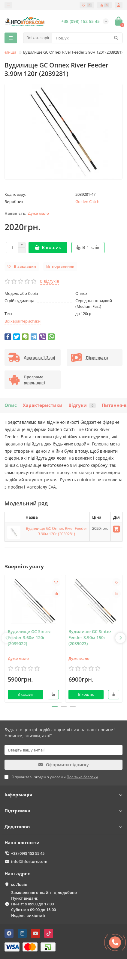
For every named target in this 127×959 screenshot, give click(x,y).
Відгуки (82, 405)
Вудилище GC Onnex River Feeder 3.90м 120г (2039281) (56, 531)
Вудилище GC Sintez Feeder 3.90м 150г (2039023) (89, 637)
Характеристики (42, 405)
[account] (118, 5)
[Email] (63, 750)
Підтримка (63, 810)
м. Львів (19, 884)
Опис (11, 405)
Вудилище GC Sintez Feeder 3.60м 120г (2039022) (29, 637)
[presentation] (7, 638)
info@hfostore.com (29, 861)
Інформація (63, 795)
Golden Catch (87, 201)
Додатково (63, 826)
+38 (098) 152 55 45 (27, 853)
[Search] (87, 38)
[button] (55, 706)
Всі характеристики (23, 321)
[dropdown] (8, 5)
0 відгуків (49, 281)
